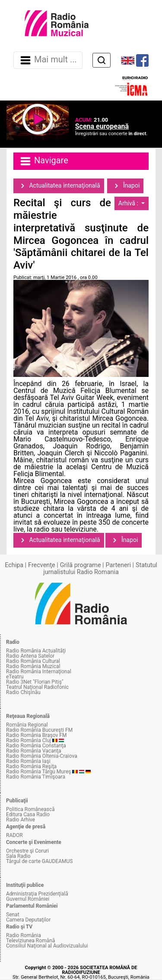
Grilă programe (80, 565)
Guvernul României (27, 899)
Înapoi (125, 186)
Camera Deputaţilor (28, 920)
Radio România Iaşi (28, 761)
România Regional (27, 725)
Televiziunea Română (30, 941)
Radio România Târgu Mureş (38, 772)
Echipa (14, 565)
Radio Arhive (20, 820)
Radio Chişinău (23, 692)
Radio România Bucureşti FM (39, 730)
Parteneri (118, 565)
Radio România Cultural (33, 661)
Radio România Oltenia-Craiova (41, 756)
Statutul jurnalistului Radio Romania (100, 568)
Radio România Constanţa (36, 746)
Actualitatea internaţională (58, 186)
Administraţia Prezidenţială (37, 894)
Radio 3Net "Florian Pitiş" (35, 682)
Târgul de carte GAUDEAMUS (39, 861)
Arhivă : (129, 203)
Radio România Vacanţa (33, 751)
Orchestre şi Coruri (27, 851)
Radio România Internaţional (38, 671)
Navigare (43, 161)
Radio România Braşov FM (36, 735)
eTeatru (14, 677)
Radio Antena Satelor (30, 656)
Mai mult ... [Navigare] (48, 60)
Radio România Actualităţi (36, 651)
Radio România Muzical (33, 666)
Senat (12, 915)
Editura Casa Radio (28, 814)
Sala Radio (18, 856)
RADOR (14, 835)
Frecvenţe (41, 565)
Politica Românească (30, 809)
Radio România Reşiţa (31, 766)
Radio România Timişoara (35, 777)
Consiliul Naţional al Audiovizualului (47, 946)
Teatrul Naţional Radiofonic (37, 687)
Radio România (23, 935)
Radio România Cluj (28, 740)
